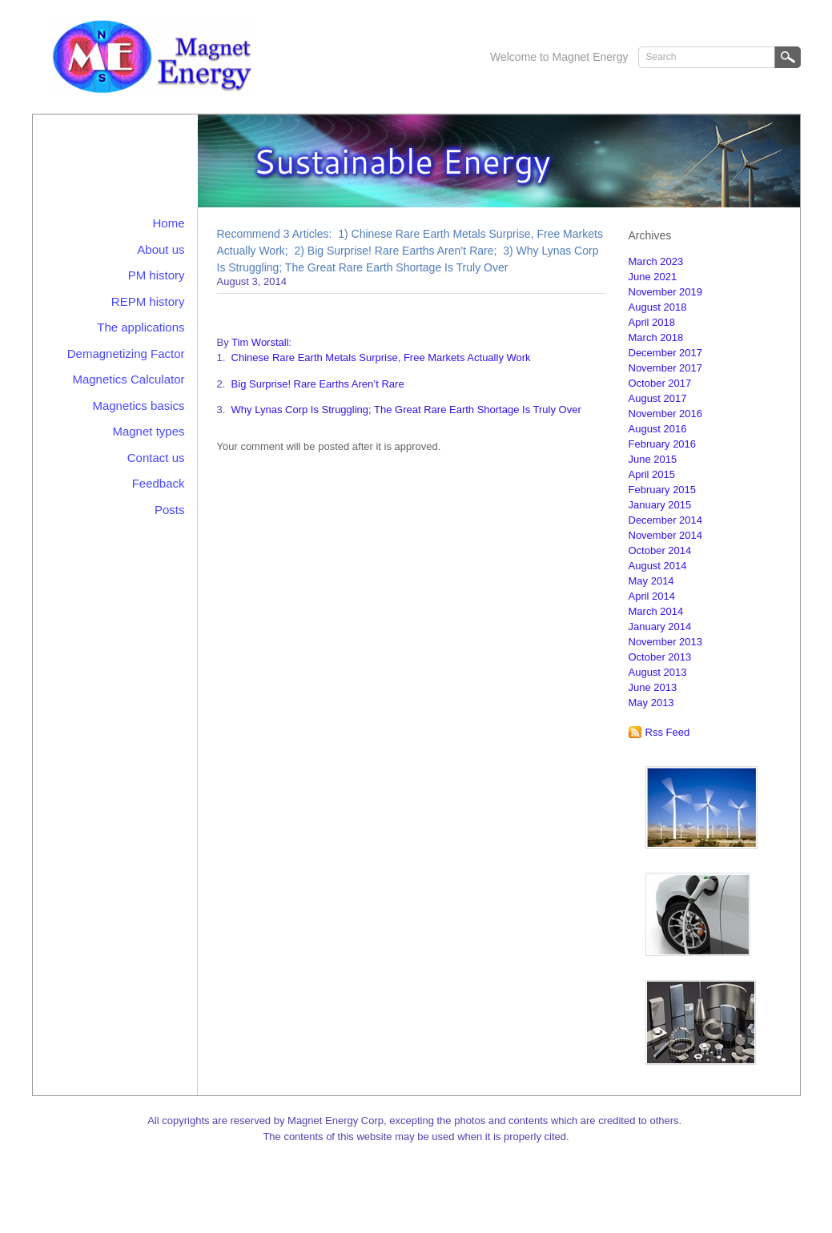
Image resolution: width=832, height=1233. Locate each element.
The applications (140, 327)
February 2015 (663, 490)
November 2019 (666, 292)
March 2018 (656, 337)
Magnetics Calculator (128, 379)
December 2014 (666, 520)
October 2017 (660, 383)
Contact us (156, 457)
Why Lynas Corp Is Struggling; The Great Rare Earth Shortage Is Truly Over (406, 410)
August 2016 (658, 429)
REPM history (148, 301)
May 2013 (651, 703)
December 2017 (666, 353)
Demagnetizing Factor (126, 353)
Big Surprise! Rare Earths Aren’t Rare (317, 384)
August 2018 (658, 307)
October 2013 (660, 657)
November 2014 (666, 535)
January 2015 (660, 505)
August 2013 (658, 672)
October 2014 (660, 550)
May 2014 (651, 581)
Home (168, 223)
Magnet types (148, 431)
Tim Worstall (260, 342)
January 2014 (660, 627)
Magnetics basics (138, 405)
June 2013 (653, 687)
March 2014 (656, 611)
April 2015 (652, 474)
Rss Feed (667, 732)
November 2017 (666, 368)
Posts (170, 509)
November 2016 (666, 414)
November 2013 (666, 642)
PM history (156, 275)
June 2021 (653, 277)
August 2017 (658, 398)
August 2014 (658, 566)
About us (160, 249)
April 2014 (652, 596)
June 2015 (653, 459)
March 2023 (656, 261)
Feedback (158, 483)
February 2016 (663, 444)
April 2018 (652, 322)
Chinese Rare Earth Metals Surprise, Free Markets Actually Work (381, 357)
